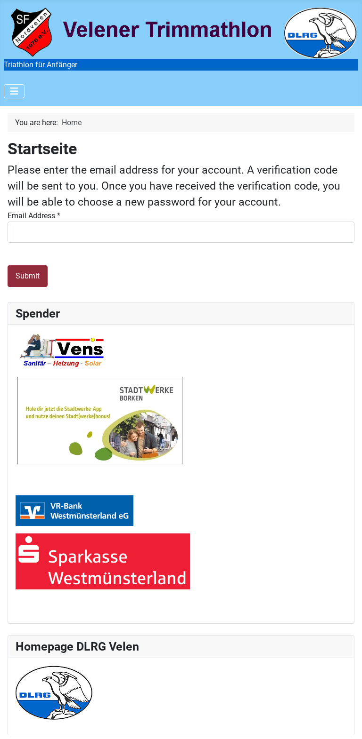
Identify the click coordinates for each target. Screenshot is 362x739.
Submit (28, 275)
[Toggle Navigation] (14, 91)
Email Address (34, 215)
